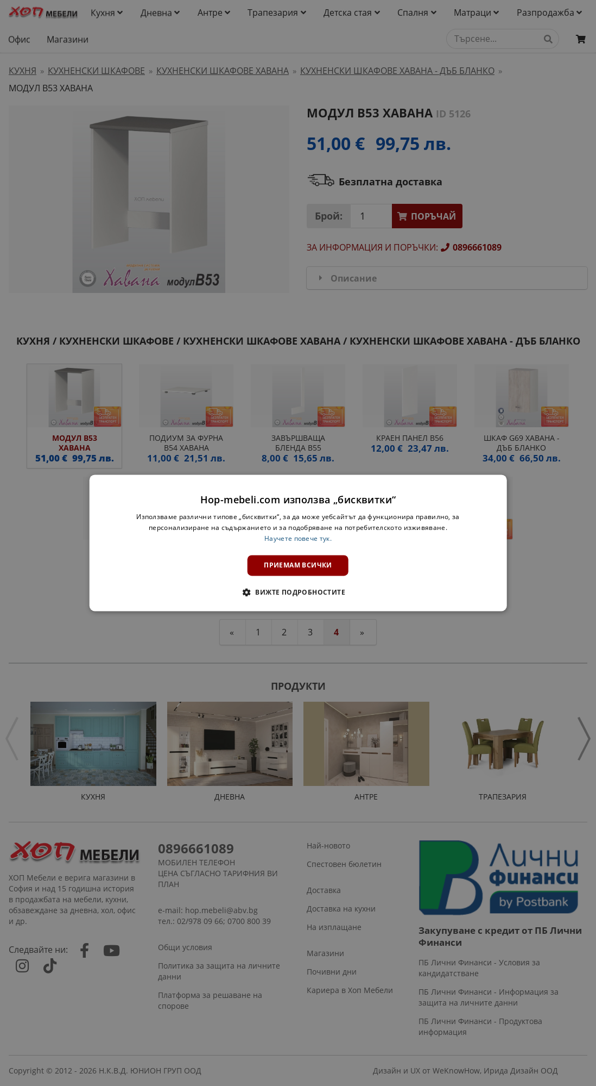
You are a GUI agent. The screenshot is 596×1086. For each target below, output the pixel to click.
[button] (298, 592)
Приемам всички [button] (298, 565)
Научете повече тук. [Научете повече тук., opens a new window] (298, 538)
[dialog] (298, 543)
